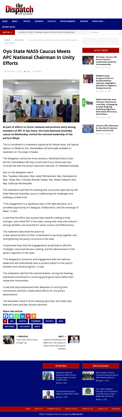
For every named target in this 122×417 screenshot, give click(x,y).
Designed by (72, 414)
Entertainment (67, 21)
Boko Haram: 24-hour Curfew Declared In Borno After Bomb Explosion (107, 375)
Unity (37, 326)
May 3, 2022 (62, 383)
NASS (61, 321)
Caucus (22, 321)
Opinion (84, 21)
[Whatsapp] (16, 316)
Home (4, 21)
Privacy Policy (71, 409)
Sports (26, 21)
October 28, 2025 (104, 91)
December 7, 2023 (14, 71)
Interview (60, 365)
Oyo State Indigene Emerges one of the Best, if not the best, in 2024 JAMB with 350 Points (107, 392)
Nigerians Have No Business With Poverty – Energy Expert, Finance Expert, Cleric (66, 376)
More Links (97, 21)
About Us (38, 409)
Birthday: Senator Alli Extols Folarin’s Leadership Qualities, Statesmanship (106, 61)
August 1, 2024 (103, 380)
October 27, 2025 (104, 117)
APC (12, 321)
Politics (52, 21)
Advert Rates (8, 27)
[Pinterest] (28, 316)
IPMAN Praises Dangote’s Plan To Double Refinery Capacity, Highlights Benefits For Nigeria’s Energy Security (106, 81)
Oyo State (24, 326)
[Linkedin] (22, 316)
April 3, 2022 (62, 397)
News (14, 21)
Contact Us (102, 409)
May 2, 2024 (102, 399)
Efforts (49, 321)
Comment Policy (54, 409)
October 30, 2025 (104, 67)
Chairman (36, 321)
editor (28, 71)
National (9, 326)
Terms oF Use (87, 409)
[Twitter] (11, 316)
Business (39, 21)
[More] (33, 316)
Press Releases (101, 365)
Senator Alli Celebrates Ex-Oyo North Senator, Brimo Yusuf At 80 (107, 128)
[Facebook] (5, 316)
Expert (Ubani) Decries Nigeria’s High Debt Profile (67, 392)
